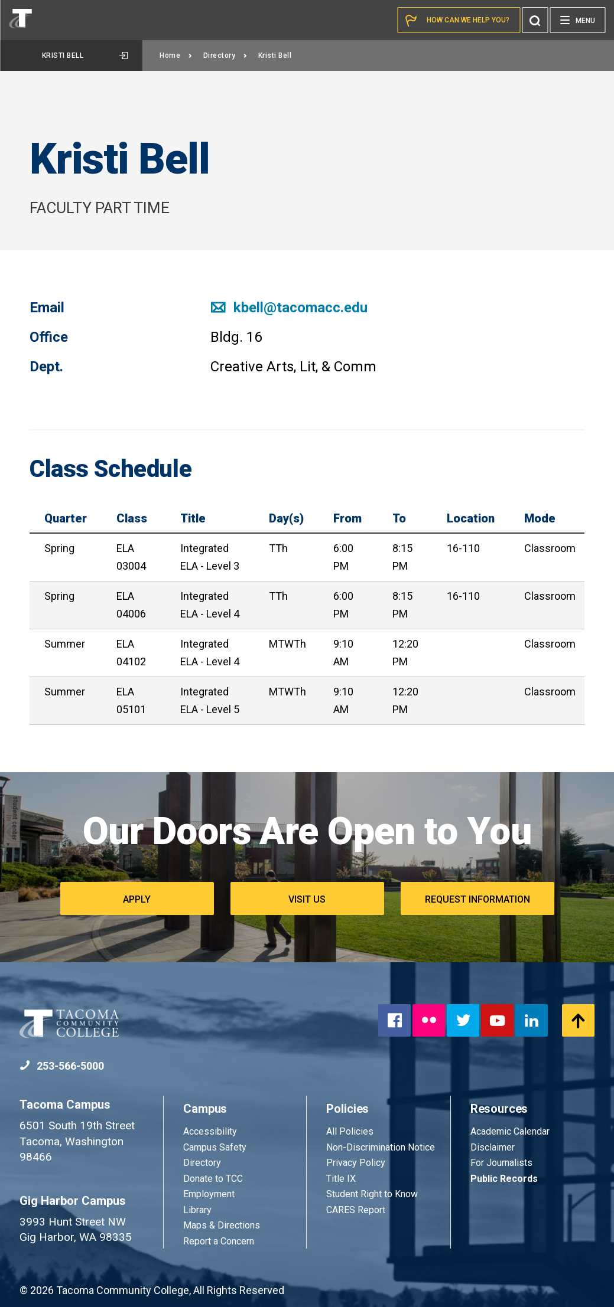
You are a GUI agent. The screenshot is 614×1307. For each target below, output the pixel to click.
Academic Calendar (510, 1131)
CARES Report (355, 1209)
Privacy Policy (355, 1162)
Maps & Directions (221, 1225)
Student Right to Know (372, 1194)
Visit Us (307, 899)
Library (197, 1209)
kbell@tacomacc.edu (289, 307)
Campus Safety (214, 1147)
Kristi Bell (85, 55)
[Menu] (577, 20)
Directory (225, 55)
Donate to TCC (213, 1178)
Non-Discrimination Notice (380, 1147)
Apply (137, 899)
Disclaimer (492, 1147)
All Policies (351, 1131)
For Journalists (501, 1162)
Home (176, 55)
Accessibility (210, 1131)
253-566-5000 (62, 1066)
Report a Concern (218, 1241)
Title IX (341, 1178)
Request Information (477, 899)
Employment (209, 1194)
